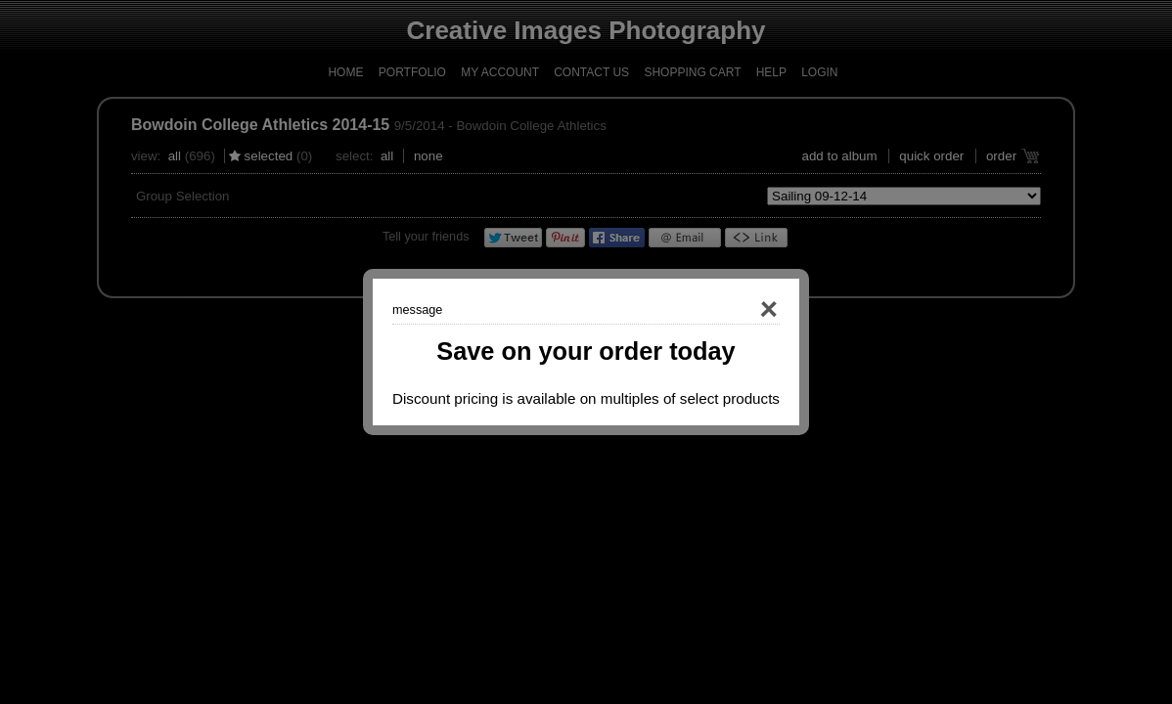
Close (740, 310)
